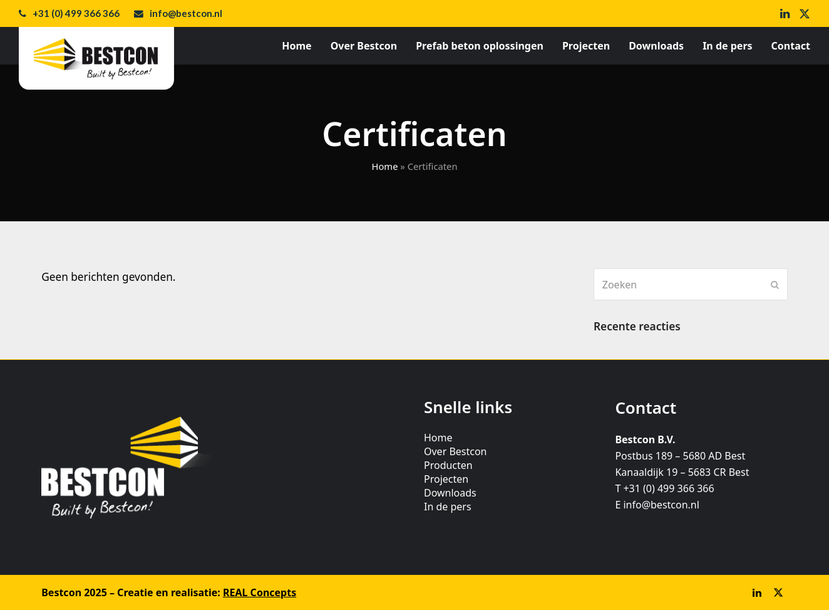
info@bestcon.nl (186, 13)
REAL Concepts (259, 592)
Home (384, 166)
